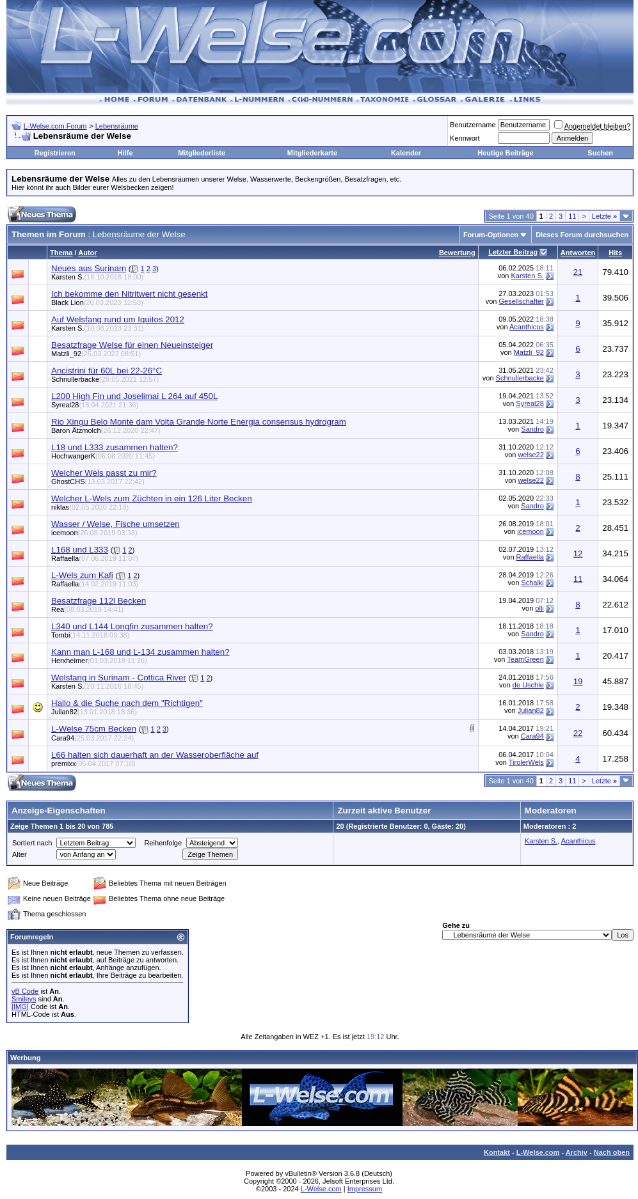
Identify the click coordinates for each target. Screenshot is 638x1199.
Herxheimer (99, 660)
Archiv (576, 1152)
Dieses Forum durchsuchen (582, 235)
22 (578, 733)
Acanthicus (526, 327)
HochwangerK (103, 456)
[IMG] (20, 1006)
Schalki (532, 582)
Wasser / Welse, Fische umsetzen (115, 524)
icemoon (94, 533)
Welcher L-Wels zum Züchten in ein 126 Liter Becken (151, 498)
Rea (87, 609)
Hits (615, 252)
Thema (61, 252)
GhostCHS (98, 481)
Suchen (600, 153)
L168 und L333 (79, 549)
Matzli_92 (96, 353)
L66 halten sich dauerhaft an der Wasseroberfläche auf (155, 755)
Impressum (364, 1189)
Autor (87, 252)
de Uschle (528, 685)
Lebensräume (116, 126)
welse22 (530, 454)
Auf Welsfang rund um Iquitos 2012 (117, 319)
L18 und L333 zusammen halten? (114, 447)
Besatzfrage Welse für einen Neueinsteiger (132, 345)
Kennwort (464, 138)
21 (578, 272)
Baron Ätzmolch (106, 430)
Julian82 (94, 712)
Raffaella (94, 558)
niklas (90, 507)
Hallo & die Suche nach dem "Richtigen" (127, 703)
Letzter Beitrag (513, 252)
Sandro (532, 429)
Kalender (406, 153)
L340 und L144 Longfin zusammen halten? (132, 626)
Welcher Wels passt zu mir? (104, 473)
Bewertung (457, 252)
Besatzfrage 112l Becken (98, 601)
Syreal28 (94, 405)
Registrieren (55, 153)
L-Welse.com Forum (55, 126)
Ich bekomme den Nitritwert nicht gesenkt (129, 294)
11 (572, 216)
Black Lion (97, 302)
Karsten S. (97, 277)
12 (578, 553)
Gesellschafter (520, 301)
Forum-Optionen (490, 235)
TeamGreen (525, 659)
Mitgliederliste (201, 153)
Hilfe (125, 153)
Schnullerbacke (105, 379)
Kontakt (497, 1152)
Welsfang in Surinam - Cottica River (118, 677)
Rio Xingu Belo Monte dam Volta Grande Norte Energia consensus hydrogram (198, 422)
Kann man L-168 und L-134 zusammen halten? (140, 652)
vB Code (25, 991)
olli (539, 608)
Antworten (578, 252)
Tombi (90, 635)
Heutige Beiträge (505, 153)
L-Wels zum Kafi (82, 575)
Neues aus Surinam (88, 268)
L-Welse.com (538, 1152)
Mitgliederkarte (312, 153)
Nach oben (612, 1152)
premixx (93, 763)
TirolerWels (526, 762)
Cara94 (92, 738)
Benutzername (473, 125)
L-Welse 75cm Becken (93, 728)
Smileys (24, 999)
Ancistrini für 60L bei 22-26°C (106, 370)
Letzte (604, 216)
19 (578, 681)
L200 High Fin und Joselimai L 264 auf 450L (134, 396)
